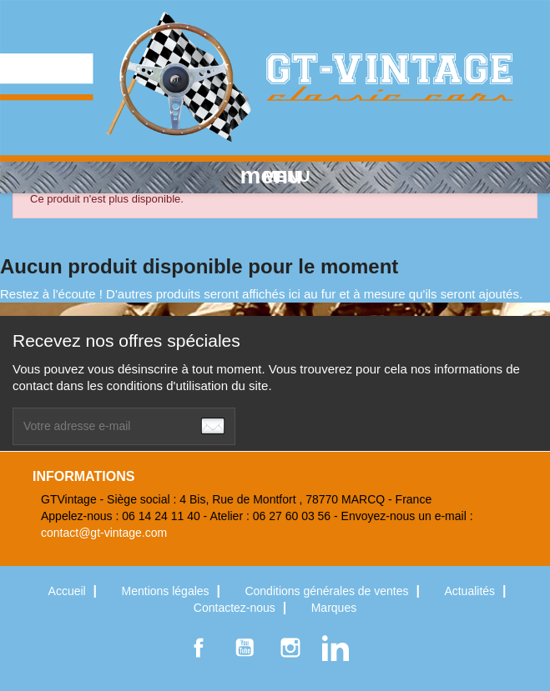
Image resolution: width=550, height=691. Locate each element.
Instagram (290, 647)
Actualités (471, 591)
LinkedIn (335, 647)
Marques (333, 607)
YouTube (244, 647)
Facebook (198, 647)
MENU (275, 176)
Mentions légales (167, 591)
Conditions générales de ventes (328, 591)
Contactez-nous (236, 607)
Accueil (68, 591)
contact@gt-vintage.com (104, 532)
